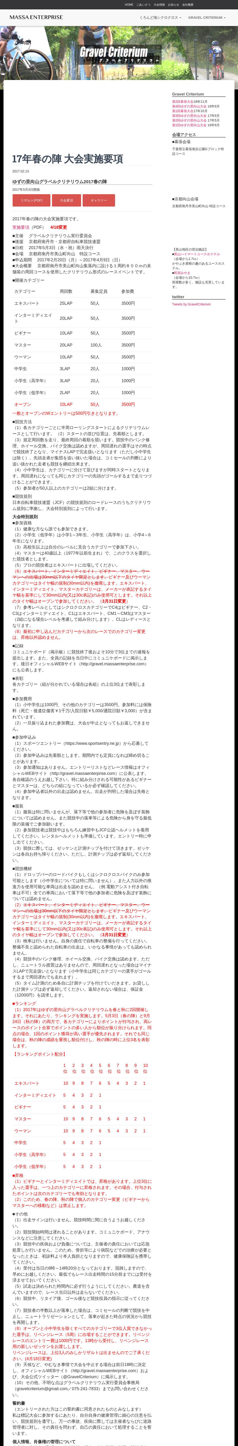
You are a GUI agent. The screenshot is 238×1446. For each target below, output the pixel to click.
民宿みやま (182, 273)
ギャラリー (99, 200)
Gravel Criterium (207, 17)
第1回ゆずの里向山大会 (189, 125)
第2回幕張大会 (183, 101)
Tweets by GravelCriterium (191, 304)
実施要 (18, 227)
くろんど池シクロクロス (160, 17)
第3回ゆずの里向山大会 (189, 116)
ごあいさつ (143, 4)
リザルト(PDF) (31, 200)
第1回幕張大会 (183, 111)
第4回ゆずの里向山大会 (189, 106)
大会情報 (159, 4)
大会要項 (66, 200)
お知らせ (173, 4)
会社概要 (187, 4)
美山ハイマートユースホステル (197, 254)
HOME (129, 4)
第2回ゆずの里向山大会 (189, 120)
